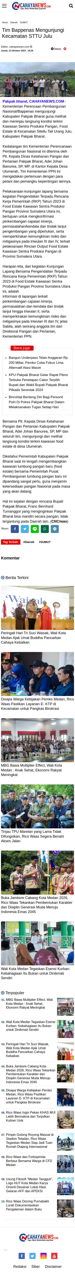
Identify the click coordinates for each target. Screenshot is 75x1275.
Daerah (14, 22)
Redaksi (19, 1267)
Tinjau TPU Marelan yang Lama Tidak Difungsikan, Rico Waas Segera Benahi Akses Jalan (32, 836)
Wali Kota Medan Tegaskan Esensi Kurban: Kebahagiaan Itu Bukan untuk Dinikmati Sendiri (35, 973)
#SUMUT (45, 542)
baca (56, 48)
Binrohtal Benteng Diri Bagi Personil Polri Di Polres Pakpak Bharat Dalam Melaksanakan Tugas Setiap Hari (36, 402)
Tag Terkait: (10, 542)
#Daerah (28, 542)
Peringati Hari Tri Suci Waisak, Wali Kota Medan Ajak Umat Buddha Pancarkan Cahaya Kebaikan (33, 637)
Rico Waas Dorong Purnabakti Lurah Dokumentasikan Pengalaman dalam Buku (27, 1205)
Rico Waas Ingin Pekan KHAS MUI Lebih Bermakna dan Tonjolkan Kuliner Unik (31, 1116)
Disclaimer (53, 1267)
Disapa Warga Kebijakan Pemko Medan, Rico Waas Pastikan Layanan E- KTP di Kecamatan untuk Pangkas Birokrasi (37, 704)
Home (5, 22)
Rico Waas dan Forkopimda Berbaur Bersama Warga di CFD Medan (29, 1161)
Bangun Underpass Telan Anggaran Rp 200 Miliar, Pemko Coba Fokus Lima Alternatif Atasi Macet (38, 363)
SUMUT (24, 22)
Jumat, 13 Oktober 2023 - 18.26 (17, 50)
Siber (35, 1267)
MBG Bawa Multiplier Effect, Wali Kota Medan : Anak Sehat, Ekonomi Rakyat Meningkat (31, 770)
